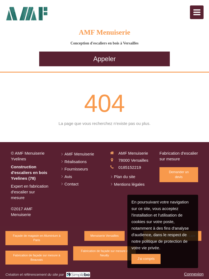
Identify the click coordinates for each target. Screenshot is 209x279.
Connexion (194, 274)
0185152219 (129, 167)
